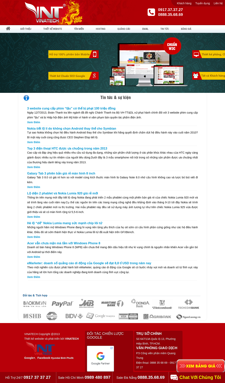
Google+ (29, 357)
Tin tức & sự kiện (115, 97)
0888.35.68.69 (170, 14)
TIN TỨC (164, 28)
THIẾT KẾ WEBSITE (52, 28)
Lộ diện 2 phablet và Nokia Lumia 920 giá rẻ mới (62, 193)
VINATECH (72, 338)
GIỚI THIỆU (25, 28)
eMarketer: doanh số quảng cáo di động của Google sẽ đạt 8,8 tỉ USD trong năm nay (89, 263)
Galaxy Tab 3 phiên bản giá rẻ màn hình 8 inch (61, 173)
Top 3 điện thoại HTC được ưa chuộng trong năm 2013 (67, 148)
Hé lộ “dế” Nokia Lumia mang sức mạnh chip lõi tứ (64, 223)
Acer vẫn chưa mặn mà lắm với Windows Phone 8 (63, 243)
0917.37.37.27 (170, 10)
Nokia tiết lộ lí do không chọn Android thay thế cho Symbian (71, 128)
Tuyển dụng (202, 3)
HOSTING (100, 28)
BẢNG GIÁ (186, 28)
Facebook (43, 357)
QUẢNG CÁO (123, 28)
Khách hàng (184, 3)
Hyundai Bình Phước (62, 358)
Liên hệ (218, 3)
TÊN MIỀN (79, 28)
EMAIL (145, 28)
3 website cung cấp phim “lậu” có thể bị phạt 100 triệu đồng (71, 108)
